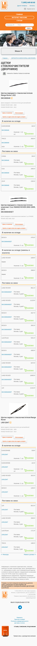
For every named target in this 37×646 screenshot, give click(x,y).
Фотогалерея (19, 113)
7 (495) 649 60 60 (28, 2)
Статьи (19, 20)
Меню (18, 51)
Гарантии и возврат (19, 619)
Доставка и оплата (20, 623)
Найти (29, 28)
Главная (19, 14)
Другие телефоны (22, 5)
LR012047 (5, 454)
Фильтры (6, 554)
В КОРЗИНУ (30, 133)
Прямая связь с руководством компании (25, 636)
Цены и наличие (7, 113)
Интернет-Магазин (19, 17)
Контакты (32, 5)
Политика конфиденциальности (19, 621)
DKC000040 (5, 130)
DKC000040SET (7, 241)
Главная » (5, 58)
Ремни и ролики (29, 554)
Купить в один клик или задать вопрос (14, 117)
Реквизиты (19, 617)
